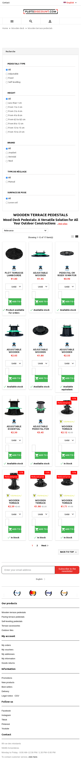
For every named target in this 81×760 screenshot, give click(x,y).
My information (8, 658)
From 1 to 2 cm (15, 107)
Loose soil (13, 202)
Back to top (68, 552)
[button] (4, 595)
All (9, 69)
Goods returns (8, 663)
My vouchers (7, 649)
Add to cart (14, 302)
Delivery (5, 691)
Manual (11, 181)
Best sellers (7, 687)
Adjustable (13, 74)
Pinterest (6, 724)
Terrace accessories (11, 626)
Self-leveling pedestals (12, 621)
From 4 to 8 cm (15, 115)
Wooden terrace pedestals (14, 612)
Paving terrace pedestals (13, 617)
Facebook (6, 711)
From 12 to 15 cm (16, 128)
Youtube (5, 728)
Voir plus (62, 224)
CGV (17, 696)
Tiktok (4, 719)
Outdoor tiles (7, 630)
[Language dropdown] (70, 2)
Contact (6, 3)
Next (45, 545)
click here (32, 757)
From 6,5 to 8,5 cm (16, 119)
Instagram (6, 715)
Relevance (25, 231)
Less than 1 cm (15, 103)
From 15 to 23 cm (16, 132)
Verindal (12, 157)
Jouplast (12, 152)
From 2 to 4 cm (15, 111)
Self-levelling (14, 82)
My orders (6, 645)
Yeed (10, 161)
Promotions (7, 678)
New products (8, 682)
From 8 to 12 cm (15, 123)
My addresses (8, 654)
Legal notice (7, 696)
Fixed (10, 78)
